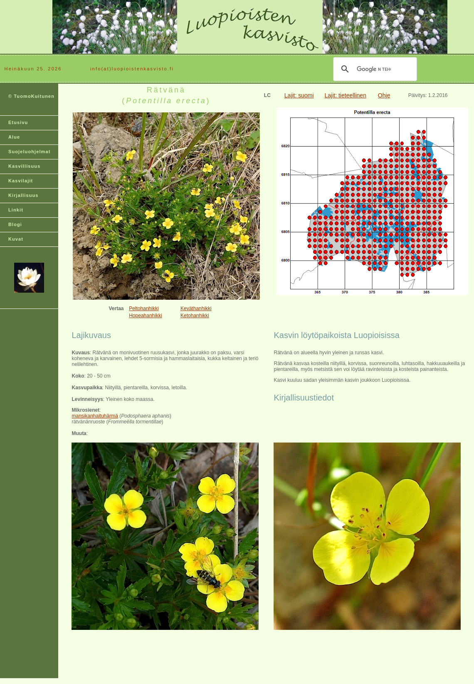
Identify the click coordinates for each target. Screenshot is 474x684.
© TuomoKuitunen (31, 96)
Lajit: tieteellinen (345, 95)
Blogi (15, 224)
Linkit (15, 209)
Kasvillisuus (24, 166)
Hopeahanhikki (145, 315)
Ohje (384, 95)
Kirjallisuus (23, 195)
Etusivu (18, 122)
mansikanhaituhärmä (95, 416)
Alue (14, 136)
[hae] (374, 69)
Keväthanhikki (196, 308)
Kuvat (15, 238)
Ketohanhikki (194, 315)
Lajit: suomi (299, 95)
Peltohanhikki (143, 308)
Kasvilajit (20, 180)
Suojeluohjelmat (29, 151)
